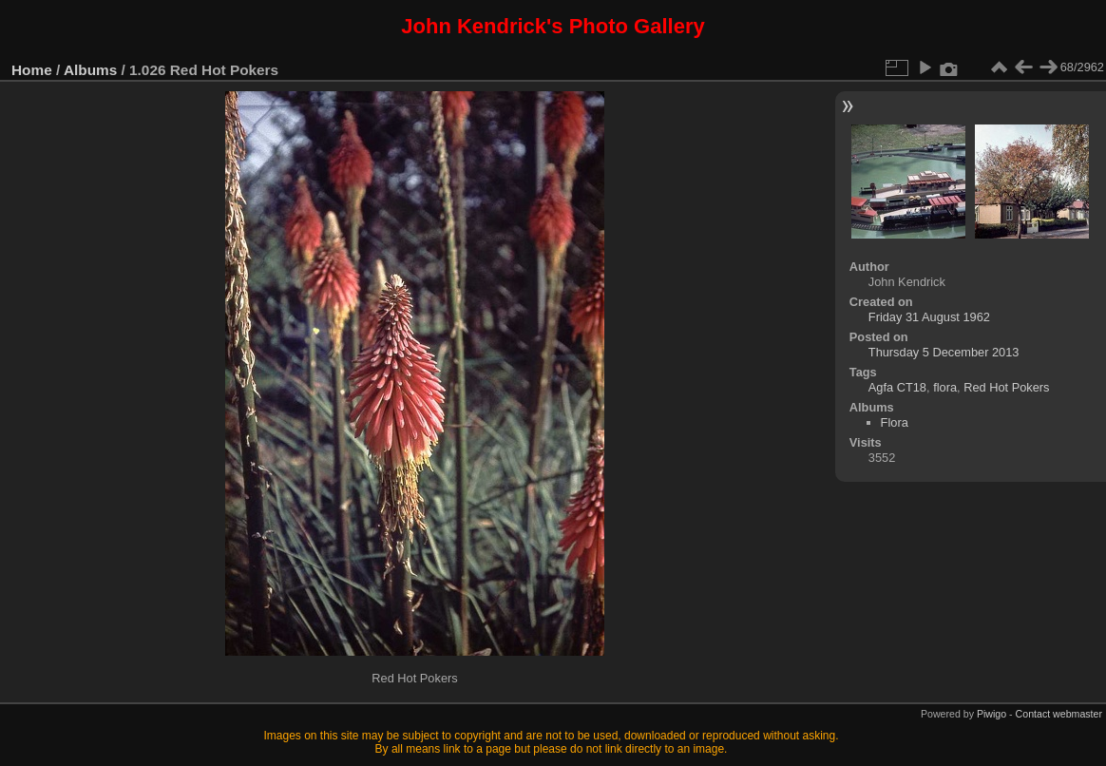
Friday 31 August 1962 (929, 317)
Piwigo (991, 713)
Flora (894, 422)
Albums (90, 70)
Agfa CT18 (897, 387)
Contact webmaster (1059, 713)
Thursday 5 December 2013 (944, 352)
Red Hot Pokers (1006, 387)
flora (945, 387)
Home (31, 70)
